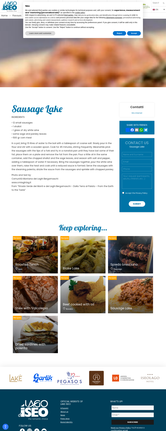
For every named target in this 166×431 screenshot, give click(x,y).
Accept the (136, 193)
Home (4, 15)
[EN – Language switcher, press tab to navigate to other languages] (158, 9)
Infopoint (64, 408)
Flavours (16, 15)
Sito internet (137, 113)
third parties (68, 15)
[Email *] (132, 415)
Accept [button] (134, 33)
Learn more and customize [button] (40, 33)
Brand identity (66, 422)
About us (64, 411)
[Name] (132, 407)
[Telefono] (137, 169)
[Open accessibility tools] (5, 427)
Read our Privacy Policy (121, 428)
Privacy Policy (141, 193)
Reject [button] (119, 33)
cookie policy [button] (80, 13)
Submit (137, 203)
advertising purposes (114, 18)
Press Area (64, 418)
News (62, 415)
